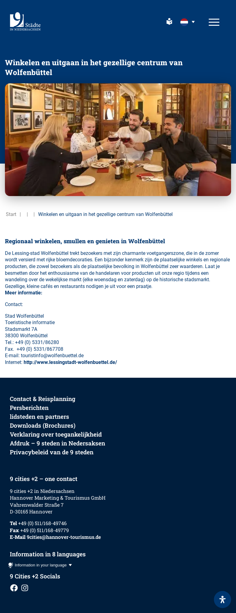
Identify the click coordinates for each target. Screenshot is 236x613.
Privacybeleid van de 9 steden (51, 452)
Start (11, 214)
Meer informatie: (23, 293)
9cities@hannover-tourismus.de (64, 537)
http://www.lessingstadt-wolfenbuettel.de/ (70, 362)
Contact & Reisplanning (42, 399)
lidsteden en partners (39, 416)
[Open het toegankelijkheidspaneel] (222, 599)
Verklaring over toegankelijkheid (56, 434)
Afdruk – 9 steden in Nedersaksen (57, 443)
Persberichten (29, 407)
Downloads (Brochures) (43, 425)
